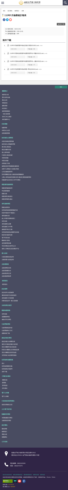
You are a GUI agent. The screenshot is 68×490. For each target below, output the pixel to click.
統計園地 (10, 10)
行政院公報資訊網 (7, 155)
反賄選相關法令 (6, 270)
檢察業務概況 (6, 111)
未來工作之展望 (6, 116)
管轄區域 (4, 103)
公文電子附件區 (7, 409)
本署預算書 (5, 158)
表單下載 (4, 371)
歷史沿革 (4, 100)
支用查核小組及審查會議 (9, 355)
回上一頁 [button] (62, 24)
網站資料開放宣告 (17, 474)
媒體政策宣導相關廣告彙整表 (10, 166)
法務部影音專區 (6, 420)
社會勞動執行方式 (7, 330)
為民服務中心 (6, 119)
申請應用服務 (6, 191)
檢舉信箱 (42, 474)
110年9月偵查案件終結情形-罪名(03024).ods (25, 69)
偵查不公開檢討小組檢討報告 (10, 169)
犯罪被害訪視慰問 (7, 369)
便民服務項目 (6, 215)
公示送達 (4, 441)
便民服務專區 (6, 203)
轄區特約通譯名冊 (7, 235)
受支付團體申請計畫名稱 (9, 347)
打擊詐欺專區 (6, 376)
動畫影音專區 (6, 414)
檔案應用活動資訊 (7, 196)
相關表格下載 (6, 333)
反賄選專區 (5, 264)
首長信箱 (4, 221)
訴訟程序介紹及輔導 (8, 292)
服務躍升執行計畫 (7, 229)
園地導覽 (4, 428)
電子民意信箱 (6, 237)
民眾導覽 (4, 124)
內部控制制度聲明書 (8, 141)
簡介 (3, 363)
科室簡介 (4, 108)
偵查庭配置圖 (6, 133)
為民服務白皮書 (6, 224)
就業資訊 (5, 280)
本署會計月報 (6, 163)
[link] (4, 20)
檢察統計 (17, 10)
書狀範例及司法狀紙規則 (9, 295)
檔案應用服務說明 (7, 188)
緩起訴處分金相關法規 (8, 341)
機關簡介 (5, 91)
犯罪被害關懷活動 (7, 366)
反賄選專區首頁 (6, 268)
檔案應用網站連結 (7, 199)
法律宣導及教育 (7, 305)
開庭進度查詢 (6, 207)
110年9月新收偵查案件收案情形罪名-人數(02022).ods (28, 61)
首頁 (4, 10)
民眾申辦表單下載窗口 (8, 213)
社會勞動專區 (6, 324)
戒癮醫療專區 (6, 316)
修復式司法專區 (6, 319)
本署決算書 (5, 160)
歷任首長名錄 (6, 97)
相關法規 (4, 380)
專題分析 (4, 434)
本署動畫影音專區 (7, 417)
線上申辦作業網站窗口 (8, 218)
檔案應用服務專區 (7, 184)
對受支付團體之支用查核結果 (10, 349)
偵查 (23, 10)
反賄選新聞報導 (6, 276)
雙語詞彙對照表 (6, 149)
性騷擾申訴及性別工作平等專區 (11, 180)
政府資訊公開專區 (7, 138)
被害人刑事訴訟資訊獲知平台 (10, 248)
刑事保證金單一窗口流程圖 (10, 300)
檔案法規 (4, 193)
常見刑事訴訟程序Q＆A (9, 246)
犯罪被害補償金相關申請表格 (10, 232)
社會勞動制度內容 (7, 327)
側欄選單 (2, 3)
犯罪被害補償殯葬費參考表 (10, 210)
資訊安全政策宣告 (7, 474)
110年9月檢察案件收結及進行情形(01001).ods (26, 46)
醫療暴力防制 (6, 240)
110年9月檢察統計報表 (15, 15)
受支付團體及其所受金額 (9, 352)
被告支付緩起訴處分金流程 (10, 344)
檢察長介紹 (5, 94)
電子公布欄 (5, 393)
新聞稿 (4, 382)
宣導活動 (4, 314)
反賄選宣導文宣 (6, 273)
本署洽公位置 (6, 130)
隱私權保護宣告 (28, 474)
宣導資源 (4, 385)
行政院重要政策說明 (8, 257)
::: (1, 1)
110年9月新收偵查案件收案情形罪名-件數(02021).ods (28, 53)
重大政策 (4, 253)
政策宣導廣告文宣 (7, 404)
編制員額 (4, 105)
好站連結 (4, 388)
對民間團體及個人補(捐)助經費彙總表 (13, 174)
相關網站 (4, 437)
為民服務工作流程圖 (8, 298)
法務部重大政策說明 (8, 259)
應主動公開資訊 (6, 147)
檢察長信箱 (36, 474)
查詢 (65, 2)
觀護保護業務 (6, 310)
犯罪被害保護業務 (7, 360)
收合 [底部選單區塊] (61, 87)
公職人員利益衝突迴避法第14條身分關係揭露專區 (16, 177)
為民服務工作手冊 (7, 226)
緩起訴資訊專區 (7, 338)
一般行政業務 (6, 114)
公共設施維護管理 (7, 171)
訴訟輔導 (4, 289)
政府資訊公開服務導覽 (8, 144)
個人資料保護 (6, 152)
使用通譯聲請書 (6, 243)
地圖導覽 (4, 127)
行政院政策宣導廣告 (8, 401)
